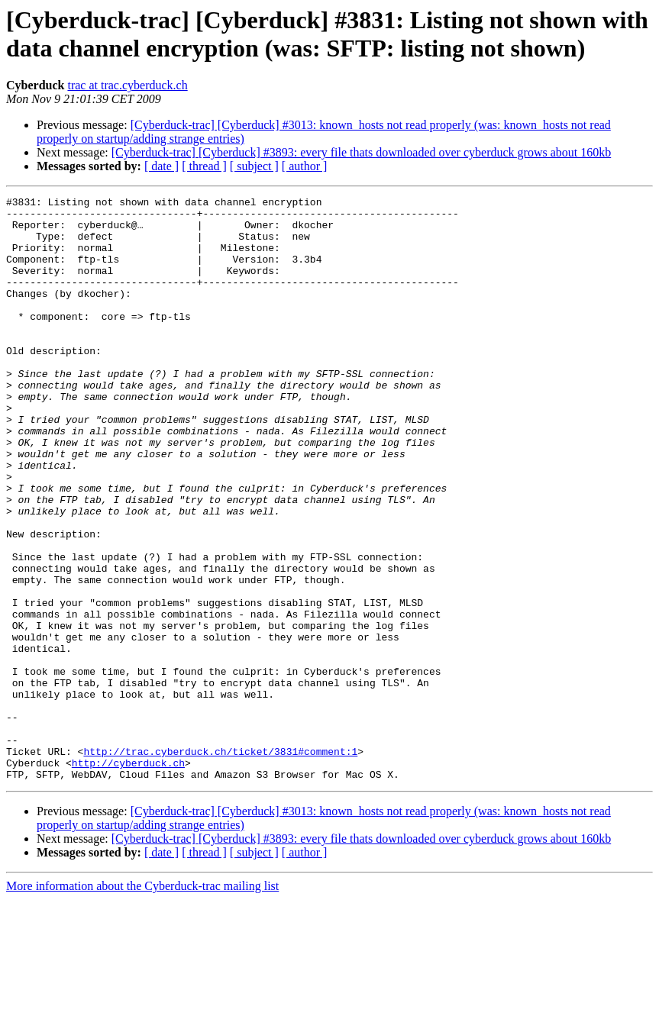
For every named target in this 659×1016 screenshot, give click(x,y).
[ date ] (161, 166)
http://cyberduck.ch (128, 877)
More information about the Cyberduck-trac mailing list (142, 1002)
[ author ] (305, 166)
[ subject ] (254, 166)
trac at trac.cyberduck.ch (127, 85)
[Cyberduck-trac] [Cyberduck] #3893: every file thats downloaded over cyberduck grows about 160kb (361, 152)
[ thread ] (204, 166)
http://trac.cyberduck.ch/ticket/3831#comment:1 (220, 863)
